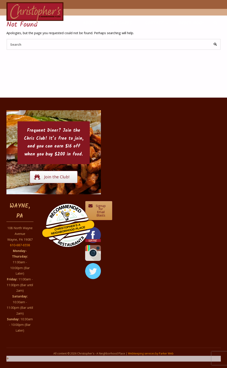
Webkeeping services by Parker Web (151, 353)
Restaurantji (71, 238)
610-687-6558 (20, 245)
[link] (215, 23)
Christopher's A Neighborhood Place (68, 229)
